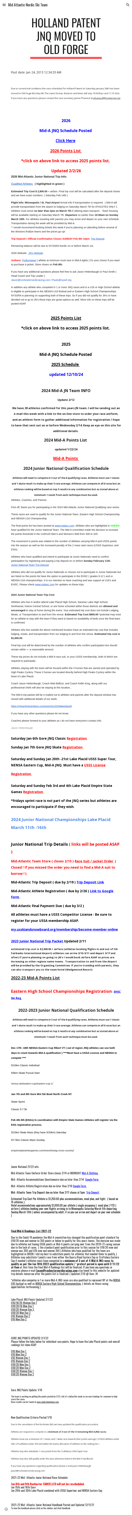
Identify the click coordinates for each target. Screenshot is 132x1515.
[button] (4, 4)
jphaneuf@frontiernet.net (106, 98)
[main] (66, 37)
